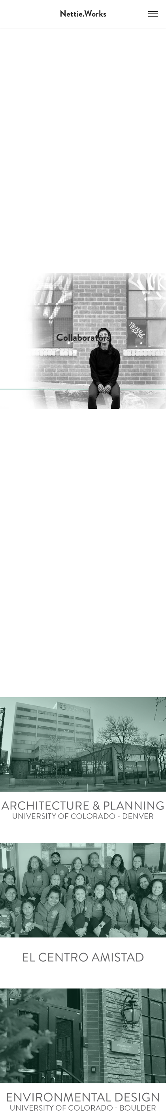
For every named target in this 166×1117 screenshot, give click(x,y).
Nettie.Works (83, 14)
